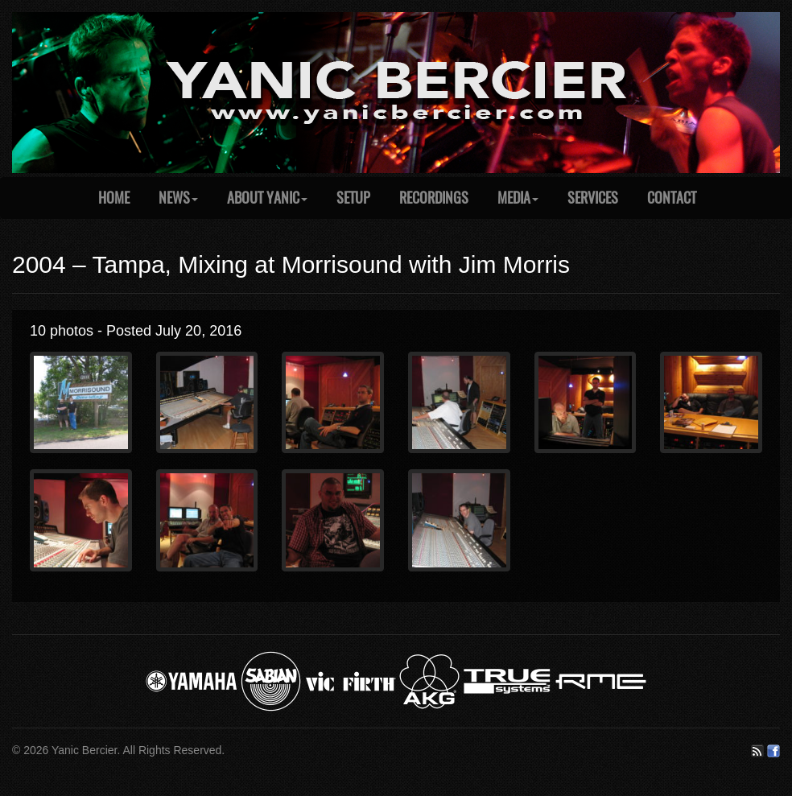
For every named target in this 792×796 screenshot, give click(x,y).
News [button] (178, 198)
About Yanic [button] (267, 198)
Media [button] (517, 198)
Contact (671, 198)
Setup (353, 198)
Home (114, 198)
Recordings (433, 198)
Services (592, 198)
